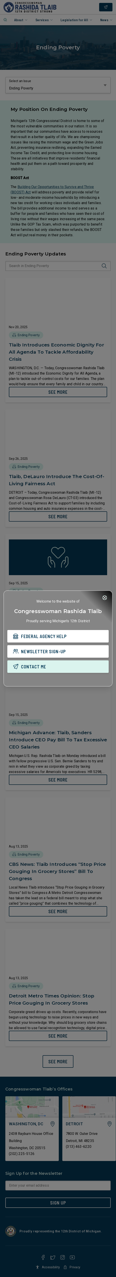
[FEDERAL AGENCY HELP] (58, 636)
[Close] (104, 597)
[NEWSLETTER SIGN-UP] (58, 651)
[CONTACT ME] (58, 666)
